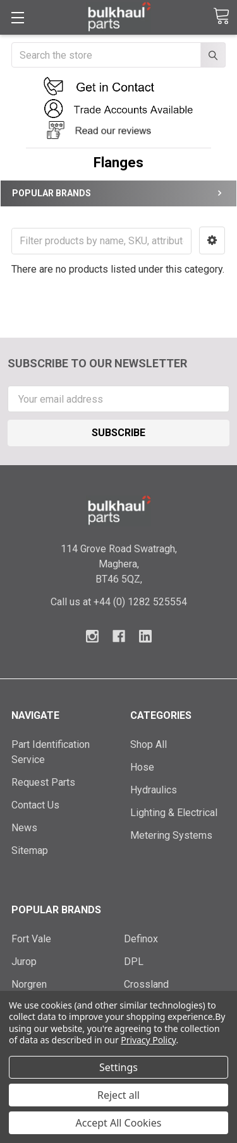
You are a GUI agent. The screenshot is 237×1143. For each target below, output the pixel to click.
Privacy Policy (148, 1040)
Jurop (24, 962)
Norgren (29, 984)
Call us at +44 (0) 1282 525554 (119, 602)
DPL (133, 962)
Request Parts (43, 782)
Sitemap (29, 850)
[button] (119, 86)
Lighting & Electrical (173, 813)
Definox (141, 939)
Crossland (146, 984)
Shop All (148, 744)
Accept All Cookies (119, 1123)
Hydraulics (153, 790)
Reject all (118, 1095)
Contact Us (35, 805)
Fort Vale (31, 939)
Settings (118, 1067)
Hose (142, 767)
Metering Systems (171, 835)
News (24, 828)
